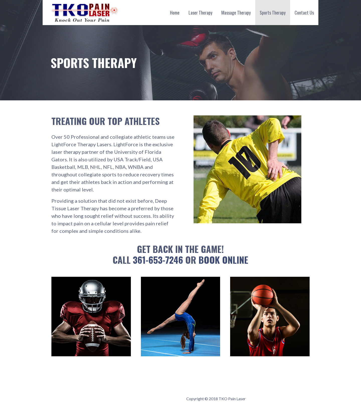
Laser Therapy (200, 12)
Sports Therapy (273, 12)
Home (174, 12)
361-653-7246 (158, 259)
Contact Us (304, 12)
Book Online (223, 259)
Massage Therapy (236, 12)
